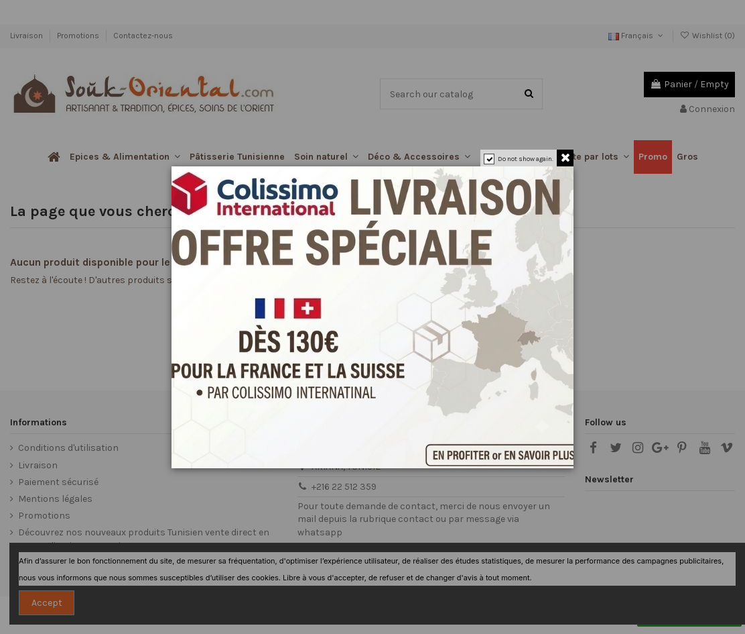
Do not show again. (525, 159)
